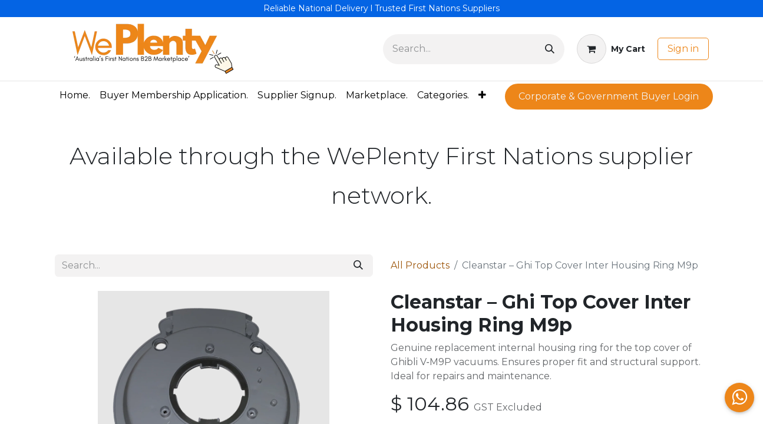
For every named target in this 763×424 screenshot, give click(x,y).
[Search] (549, 49)
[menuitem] (75, 95)
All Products (420, 265)
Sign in (683, 48)
